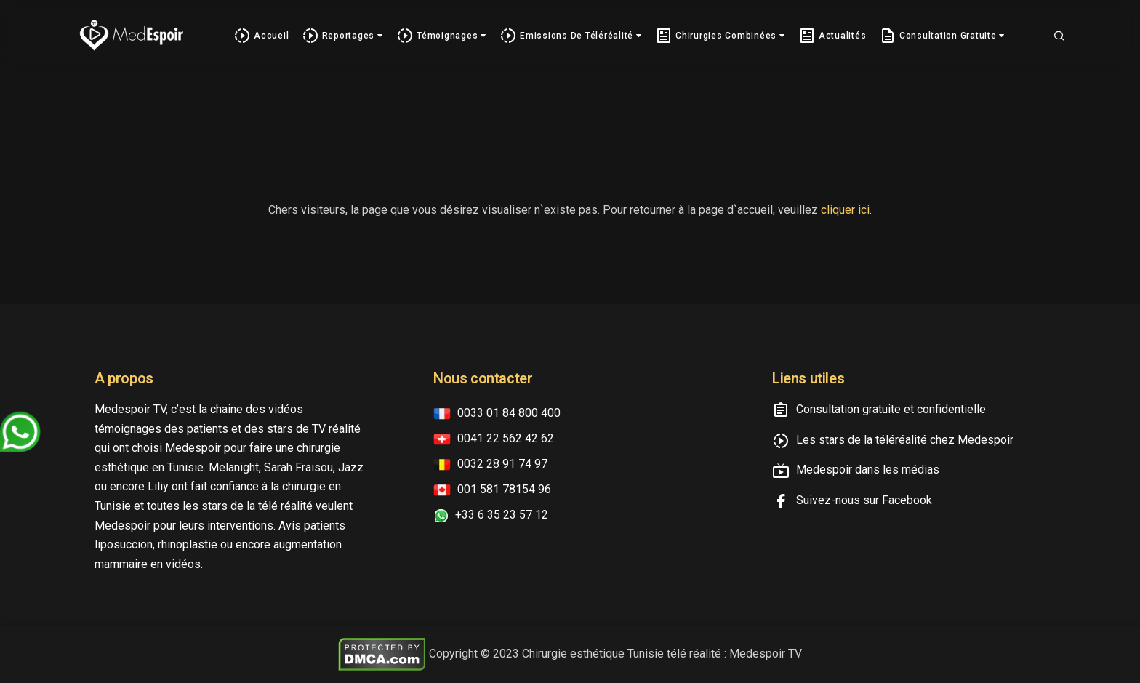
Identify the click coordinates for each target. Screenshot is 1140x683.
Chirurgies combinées (720, 36)
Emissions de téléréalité (570, 36)
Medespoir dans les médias (855, 469)
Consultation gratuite (942, 36)
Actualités (832, 36)
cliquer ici (845, 210)
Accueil (261, 36)
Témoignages (441, 36)
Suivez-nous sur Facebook (852, 500)
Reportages (343, 36)
